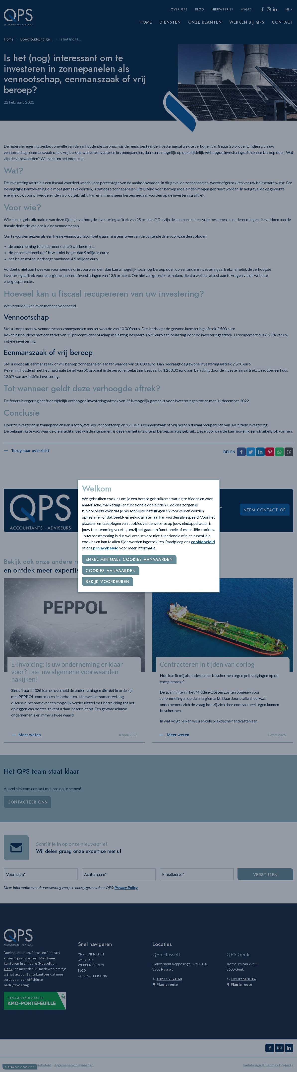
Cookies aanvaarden (111, 571)
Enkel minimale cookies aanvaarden (129, 559)
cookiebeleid (203, 541)
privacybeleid (106, 547)
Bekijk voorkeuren (107, 581)
